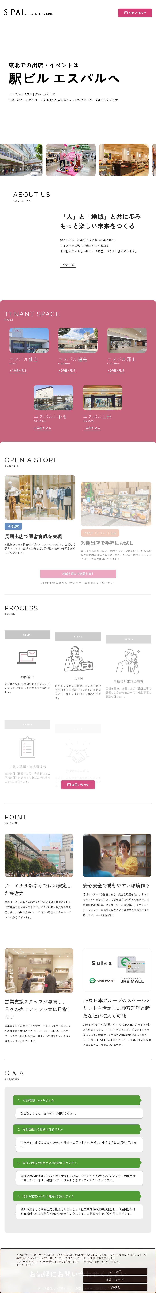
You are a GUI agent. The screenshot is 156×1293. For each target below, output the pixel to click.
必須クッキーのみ (115, 1279)
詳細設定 (115, 1287)
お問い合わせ (135, 13)
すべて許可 (115, 1271)
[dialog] (78, 1270)
